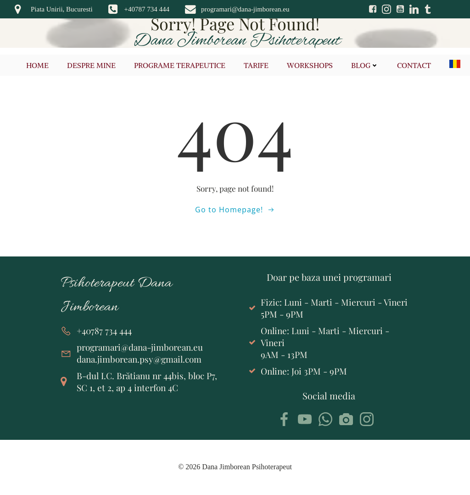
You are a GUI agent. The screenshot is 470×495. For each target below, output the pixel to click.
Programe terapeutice (180, 65)
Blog (365, 65)
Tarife (256, 65)
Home (38, 65)
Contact (414, 65)
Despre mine (91, 65)
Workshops (310, 65)
